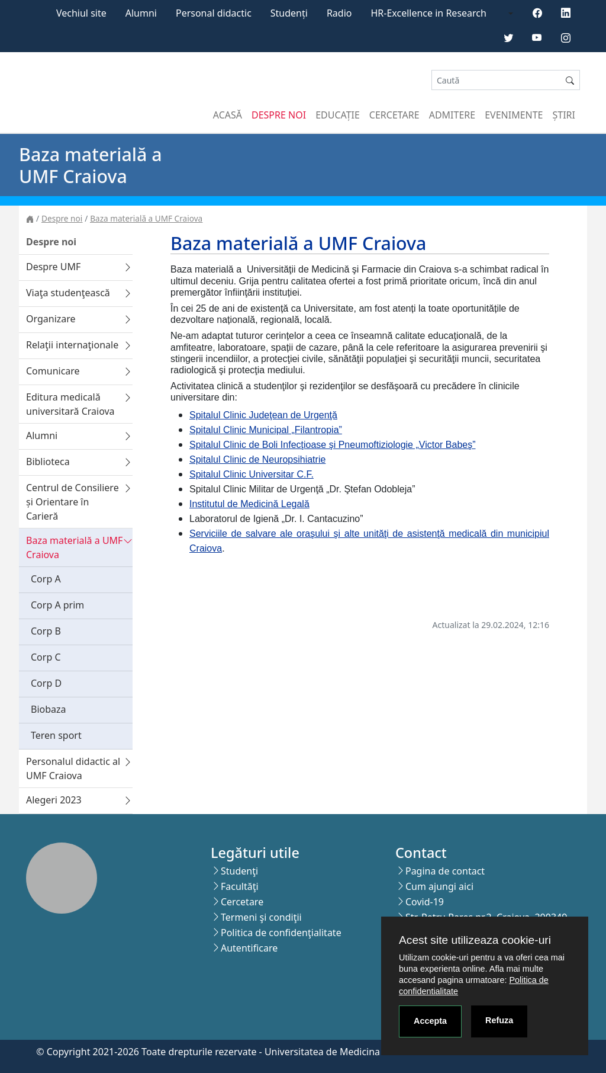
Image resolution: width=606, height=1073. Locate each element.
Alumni (141, 13)
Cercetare (394, 114)
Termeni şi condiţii (261, 917)
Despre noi (279, 114)
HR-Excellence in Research (428, 13)
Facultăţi (240, 886)
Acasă (227, 114)
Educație (337, 114)
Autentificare (249, 948)
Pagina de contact (445, 870)
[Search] (495, 80)
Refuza (499, 1020)
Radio (339, 13)
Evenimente (514, 114)
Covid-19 (424, 901)
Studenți (289, 13)
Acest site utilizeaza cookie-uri (475, 940)
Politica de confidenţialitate (281, 932)
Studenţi (239, 870)
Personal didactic (214, 13)
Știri (564, 114)
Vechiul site (81, 13)
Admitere (452, 114)
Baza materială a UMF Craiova (146, 218)
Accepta (430, 1021)
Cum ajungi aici (439, 886)
